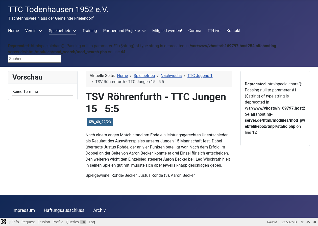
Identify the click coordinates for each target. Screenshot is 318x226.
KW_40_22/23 (100, 122)
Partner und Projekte (121, 30)
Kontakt (233, 30)
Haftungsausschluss (64, 210)
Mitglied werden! (167, 30)
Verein (31, 30)
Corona (194, 30)
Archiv (99, 210)
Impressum (24, 210)
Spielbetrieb (59, 30)
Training (90, 30)
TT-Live (214, 30)
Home (13, 30)
